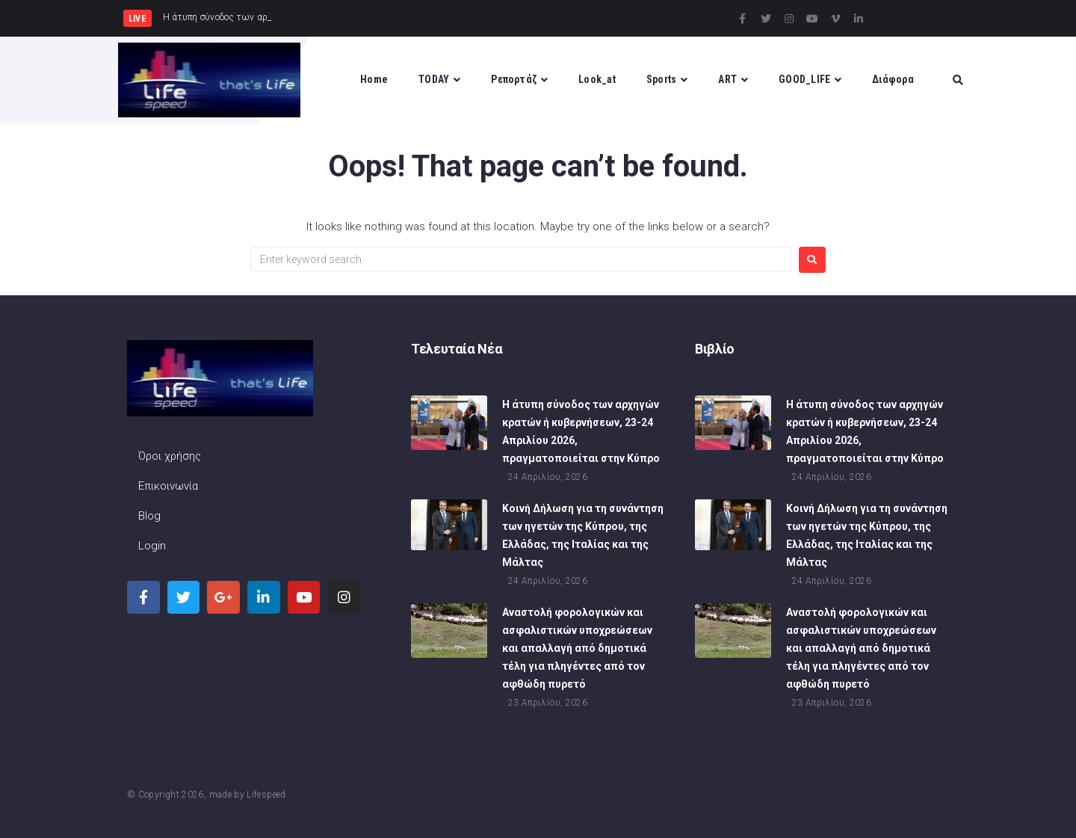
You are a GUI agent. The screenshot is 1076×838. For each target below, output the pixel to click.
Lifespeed (266, 794)
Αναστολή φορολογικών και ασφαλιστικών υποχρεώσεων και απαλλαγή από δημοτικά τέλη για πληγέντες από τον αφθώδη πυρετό (577, 649)
